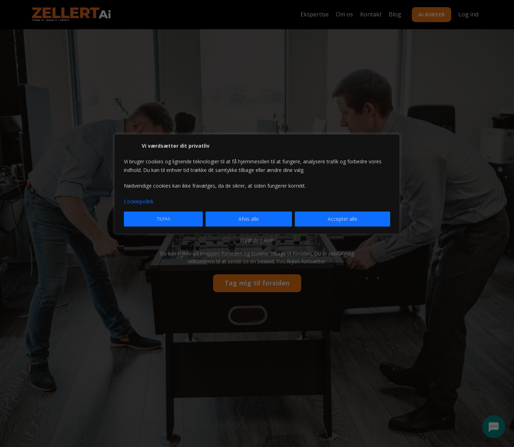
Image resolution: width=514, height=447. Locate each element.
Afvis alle (248, 218)
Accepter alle (342, 218)
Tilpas (163, 219)
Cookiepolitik (138, 201)
